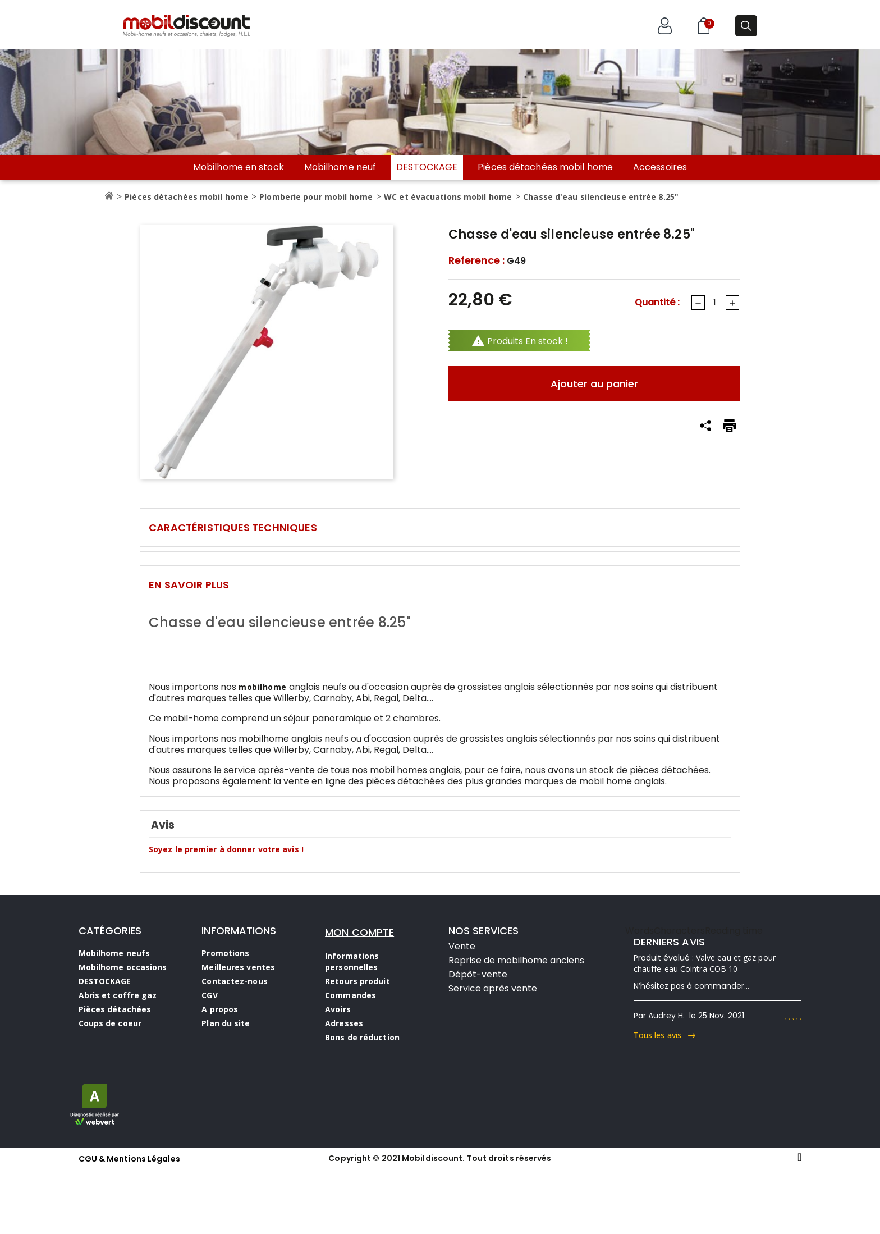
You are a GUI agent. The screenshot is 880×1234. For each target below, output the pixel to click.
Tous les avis (665, 1035)
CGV (209, 995)
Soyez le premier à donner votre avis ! (226, 849)
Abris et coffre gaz (118, 995)
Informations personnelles (352, 961)
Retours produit (357, 981)
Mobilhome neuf (340, 167)
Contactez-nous (234, 981)
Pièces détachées (115, 1009)
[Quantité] (714, 302)
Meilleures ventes (238, 967)
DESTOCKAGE (426, 167)
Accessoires (660, 167)
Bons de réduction (362, 1037)
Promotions (225, 953)
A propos (219, 1009)
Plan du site (225, 1023)
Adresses (344, 1023)
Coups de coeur (110, 1023)
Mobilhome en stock (238, 167)
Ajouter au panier (594, 384)
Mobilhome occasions (123, 967)
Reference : (476, 260)
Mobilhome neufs (114, 953)
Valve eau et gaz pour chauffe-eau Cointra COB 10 (705, 963)
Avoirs (338, 1009)
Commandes (350, 995)
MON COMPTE (359, 932)
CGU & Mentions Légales (129, 1158)
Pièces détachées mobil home (545, 167)
